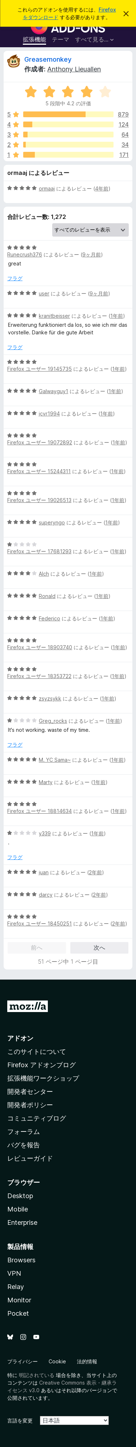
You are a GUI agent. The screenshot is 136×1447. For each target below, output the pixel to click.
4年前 (101, 188)
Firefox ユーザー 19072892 (39, 442)
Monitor (19, 1300)
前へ (36, 947)
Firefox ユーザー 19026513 (39, 500)
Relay (15, 1286)
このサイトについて (36, 1051)
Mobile (17, 1209)
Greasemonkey (47, 59)
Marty (46, 782)
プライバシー (22, 1361)
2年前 (95, 872)
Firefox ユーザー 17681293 (39, 551)
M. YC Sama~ (55, 760)
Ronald (47, 596)
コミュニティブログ (36, 1118)
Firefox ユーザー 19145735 (39, 369)
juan (44, 872)
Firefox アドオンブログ (41, 1065)
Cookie (57, 1361)
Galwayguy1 (53, 391)
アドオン (20, 1038)
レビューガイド (30, 1158)
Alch (44, 574)
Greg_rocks (53, 721)
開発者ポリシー (30, 1105)
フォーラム (23, 1131)
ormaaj (47, 188)
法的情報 (87, 1361)
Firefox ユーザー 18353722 (39, 676)
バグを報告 (23, 1145)
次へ (99, 947)
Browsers (21, 1260)
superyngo (52, 522)
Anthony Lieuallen (74, 69)
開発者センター (30, 1091)
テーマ (60, 39)
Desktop (20, 1196)
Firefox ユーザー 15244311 (39, 471)
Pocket (18, 1313)
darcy (46, 895)
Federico (49, 618)
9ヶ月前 (91, 254)
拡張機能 (34, 39)
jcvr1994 (49, 413)
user (44, 293)
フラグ (14, 278)
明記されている (36, 1375)
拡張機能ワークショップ (43, 1078)
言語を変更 (20, 1420)
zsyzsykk (50, 698)
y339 (45, 833)
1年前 (116, 316)
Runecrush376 (24, 254)
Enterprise (22, 1222)
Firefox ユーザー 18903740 (39, 647)
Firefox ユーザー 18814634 (39, 811)
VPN (14, 1273)
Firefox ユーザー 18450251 (39, 923)
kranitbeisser (54, 316)
